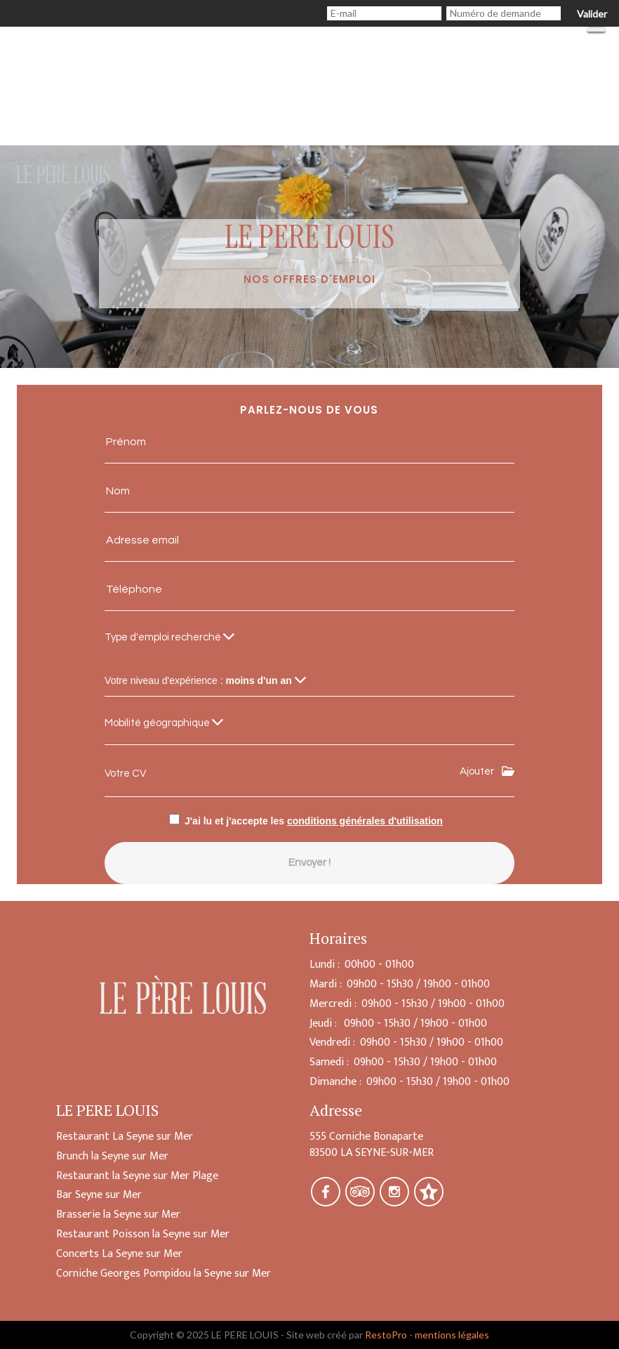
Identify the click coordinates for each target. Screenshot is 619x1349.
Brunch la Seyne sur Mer (112, 1156)
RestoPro (386, 1335)
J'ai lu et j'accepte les (314, 821)
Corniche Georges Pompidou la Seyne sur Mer (163, 1273)
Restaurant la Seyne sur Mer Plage (137, 1175)
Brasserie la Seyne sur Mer (118, 1214)
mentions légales (452, 1335)
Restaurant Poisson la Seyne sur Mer (142, 1234)
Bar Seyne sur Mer (99, 1194)
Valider (592, 14)
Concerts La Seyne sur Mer (119, 1253)
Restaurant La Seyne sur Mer (124, 1136)
